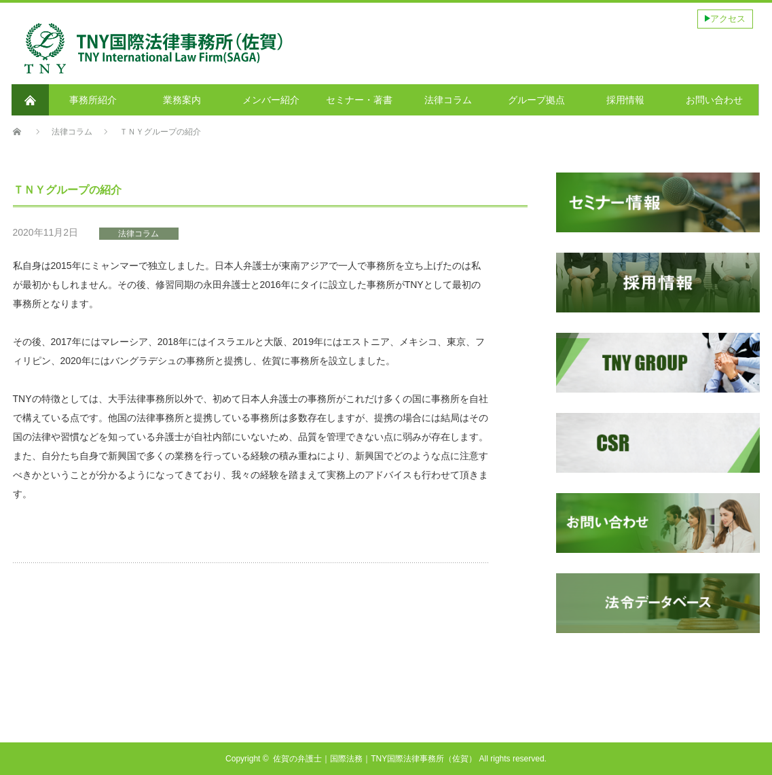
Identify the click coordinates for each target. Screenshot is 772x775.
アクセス (728, 19)
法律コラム (138, 233)
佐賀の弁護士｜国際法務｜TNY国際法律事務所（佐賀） (375, 758)
